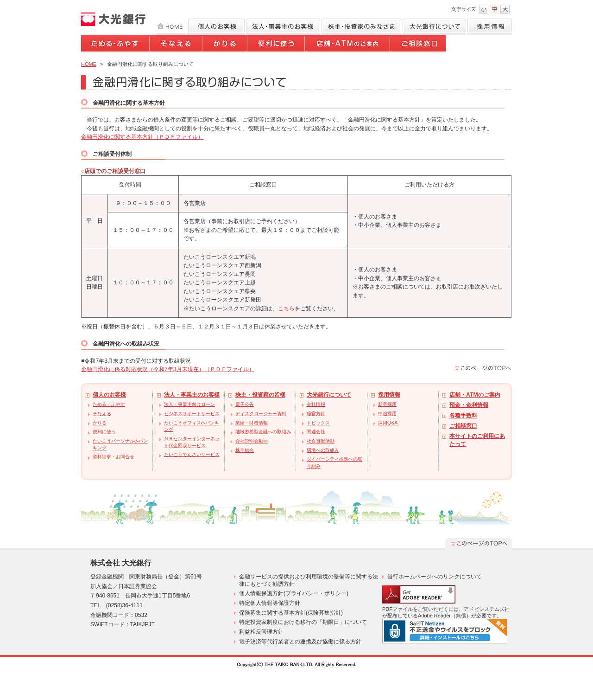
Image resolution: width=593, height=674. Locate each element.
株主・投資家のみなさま (361, 27)
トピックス (318, 422)
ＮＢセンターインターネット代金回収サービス (192, 442)
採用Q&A (387, 422)
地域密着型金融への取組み (263, 431)
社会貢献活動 (320, 440)
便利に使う (276, 45)
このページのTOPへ (483, 368)
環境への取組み (323, 450)
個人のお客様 (216, 27)
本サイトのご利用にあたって (477, 440)
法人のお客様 (283, 27)
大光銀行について (434, 27)
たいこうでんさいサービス (192, 454)
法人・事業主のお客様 (192, 395)
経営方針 (316, 413)
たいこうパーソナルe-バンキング (120, 444)
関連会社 (316, 431)
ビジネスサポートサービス (192, 413)
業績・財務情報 (251, 422)
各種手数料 (463, 415)
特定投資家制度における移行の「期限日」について (303, 622)
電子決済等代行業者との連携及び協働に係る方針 (300, 641)
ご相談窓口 (418, 45)
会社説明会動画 (251, 440)
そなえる (176, 45)
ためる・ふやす (115, 45)
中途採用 (387, 413)
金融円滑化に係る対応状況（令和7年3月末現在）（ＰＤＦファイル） (167, 369)
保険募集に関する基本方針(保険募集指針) (291, 613)
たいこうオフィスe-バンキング (191, 426)
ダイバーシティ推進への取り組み (334, 462)
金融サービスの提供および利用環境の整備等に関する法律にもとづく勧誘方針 (308, 580)
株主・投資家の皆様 (260, 395)
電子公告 (244, 404)
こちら (286, 308)
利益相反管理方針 (261, 632)
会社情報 (316, 404)
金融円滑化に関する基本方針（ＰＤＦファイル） (142, 137)
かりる (225, 45)
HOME (171, 27)
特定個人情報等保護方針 (269, 603)
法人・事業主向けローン (189, 404)
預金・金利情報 (468, 405)
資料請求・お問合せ (113, 456)
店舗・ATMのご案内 (348, 45)
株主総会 (244, 450)
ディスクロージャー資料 (260, 413)
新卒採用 (387, 404)
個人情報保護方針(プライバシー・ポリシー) (293, 593)
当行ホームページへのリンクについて (434, 576)
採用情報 (489, 27)
